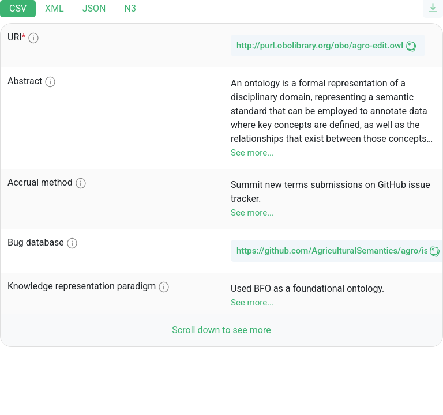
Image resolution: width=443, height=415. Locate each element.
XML (54, 8)
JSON (94, 8)
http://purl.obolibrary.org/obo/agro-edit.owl (319, 45)
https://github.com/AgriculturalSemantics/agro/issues (331, 251)
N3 (130, 8)
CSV (18, 8)
